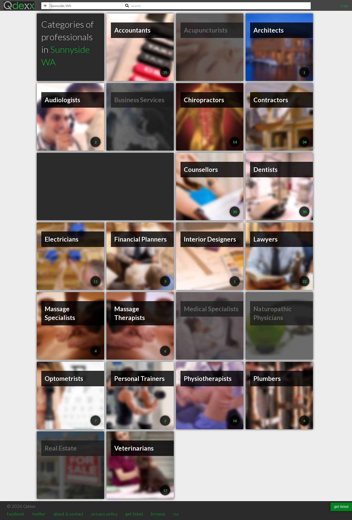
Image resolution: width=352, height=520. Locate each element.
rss (176, 513)
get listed (134, 513)
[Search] (216, 5)
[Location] (81, 5)
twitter (39, 513)
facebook (15, 513)
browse (158, 513)
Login (344, 5)
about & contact (68, 513)
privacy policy (104, 513)
